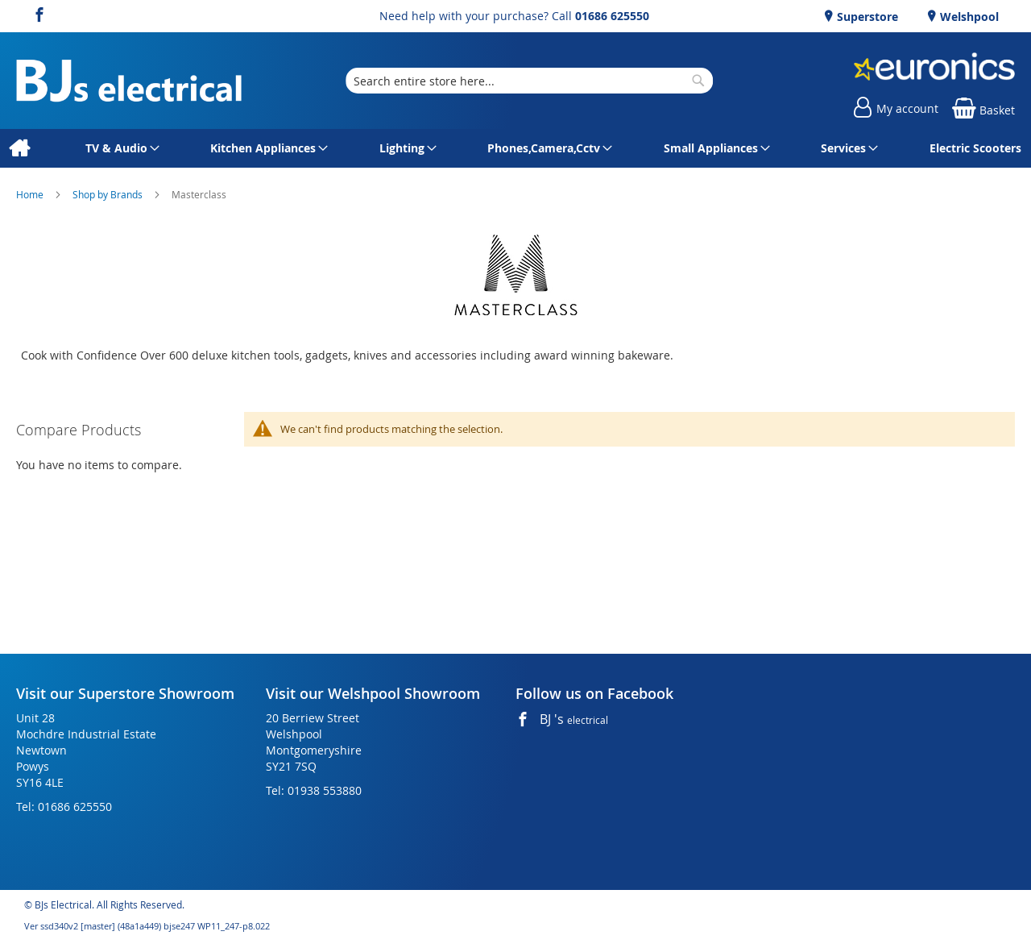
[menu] (515, 148)
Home (31, 194)
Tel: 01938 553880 (314, 790)
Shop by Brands (108, 194)
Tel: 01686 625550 (64, 806)
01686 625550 (612, 15)
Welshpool (968, 16)
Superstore (866, 16)
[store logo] (129, 81)
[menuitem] (19, 148)
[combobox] (529, 81)
